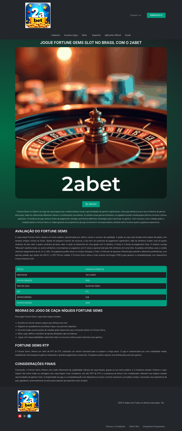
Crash (128, 35)
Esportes (96, 35)
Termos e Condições (115, 426)
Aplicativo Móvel (113, 35)
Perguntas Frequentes (154, 426)
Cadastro (55, 35)
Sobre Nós (134, 426)
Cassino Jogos (71, 35)
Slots (84, 35)
